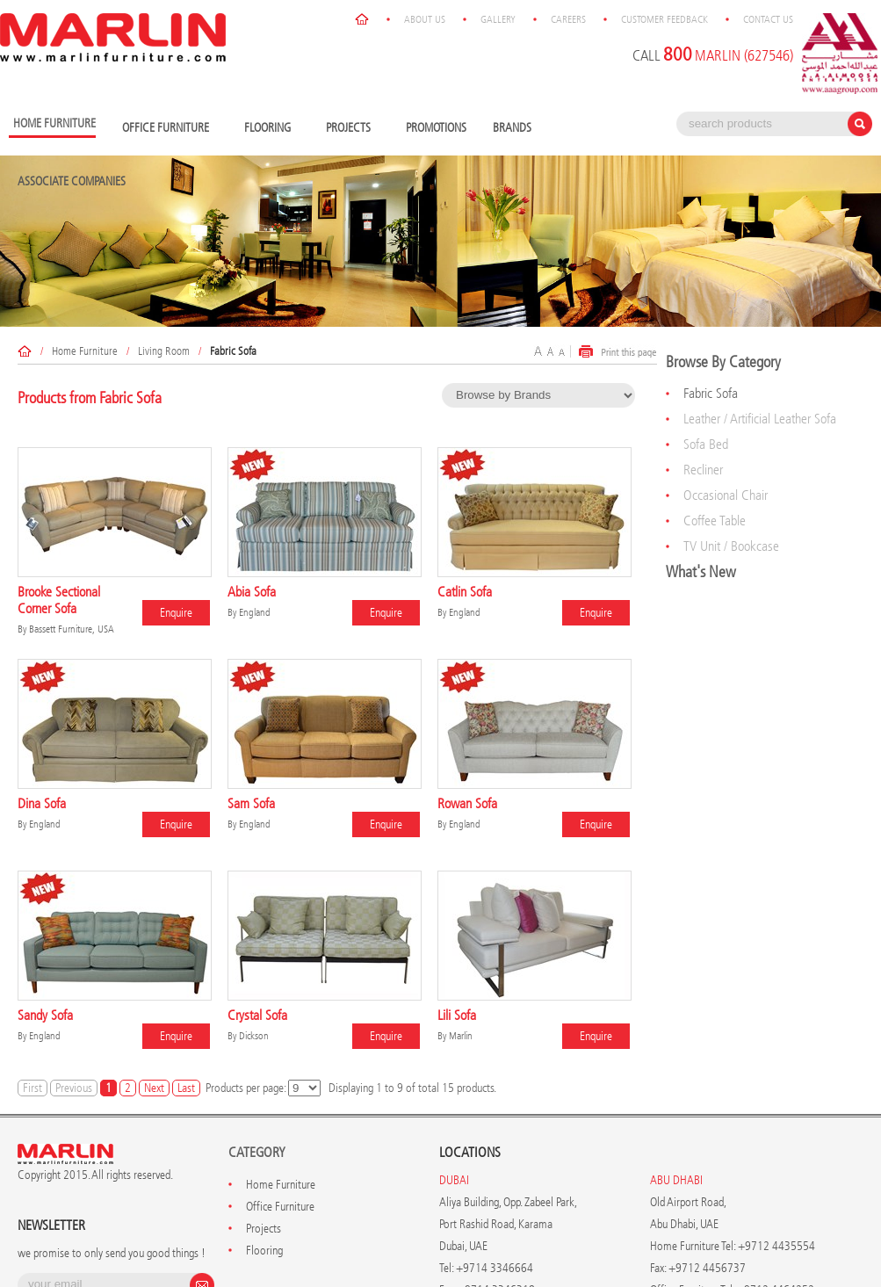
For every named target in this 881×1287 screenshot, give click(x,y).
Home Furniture (85, 351)
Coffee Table (714, 520)
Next (154, 1088)
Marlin (461, 1036)
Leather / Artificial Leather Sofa (759, 418)
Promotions (436, 127)
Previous (73, 1088)
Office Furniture (170, 128)
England (255, 612)
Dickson (254, 1036)
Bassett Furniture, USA (71, 629)
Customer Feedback (664, 19)
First (32, 1088)
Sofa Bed (705, 444)
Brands (516, 128)
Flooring (272, 128)
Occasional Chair (725, 495)
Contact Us (768, 19)
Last (186, 1088)
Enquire (176, 612)
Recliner (703, 469)
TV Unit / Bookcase (731, 546)
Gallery (498, 19)
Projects (352, 128)
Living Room (164, 351)
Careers (568, 19)
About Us (424, 19)
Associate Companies (72, 181)
